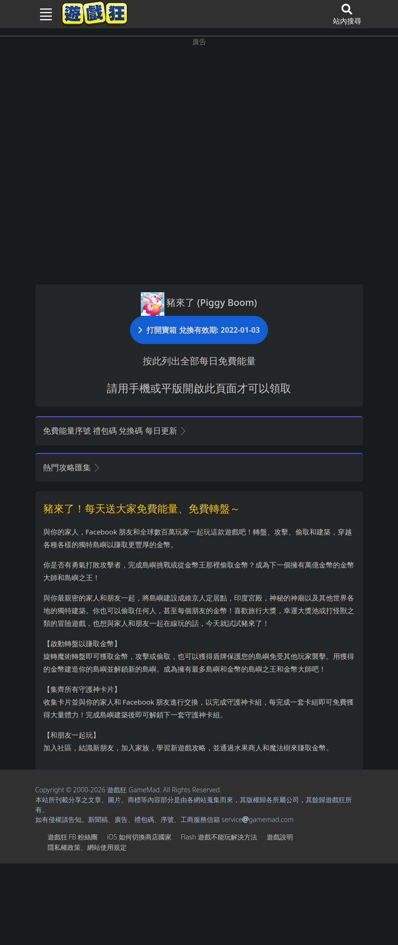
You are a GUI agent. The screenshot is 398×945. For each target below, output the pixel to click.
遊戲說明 (280, 836)
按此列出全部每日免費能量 (199, 360)
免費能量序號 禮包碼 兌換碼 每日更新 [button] (115, 430)
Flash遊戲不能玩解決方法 (219, 836)
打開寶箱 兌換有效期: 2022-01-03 (199, 329)
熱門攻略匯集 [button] (72, 467)
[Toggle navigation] (42, 14)
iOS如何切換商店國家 (139, 836)
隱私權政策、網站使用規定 (87, 847)
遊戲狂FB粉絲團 (73, 836)
